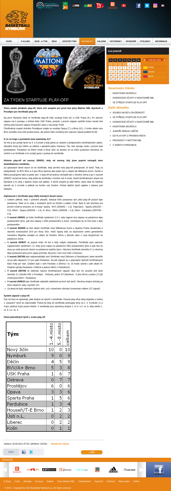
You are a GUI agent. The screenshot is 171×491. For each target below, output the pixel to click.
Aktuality (87, 41)
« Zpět (92, 452)
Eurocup (39, 481)
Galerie (101, 41)
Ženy (54, 41)
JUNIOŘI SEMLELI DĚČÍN (125, 131)
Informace (161, 41)
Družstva (111, 481)
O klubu (25, 41)
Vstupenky (116, 41)
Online (136, 481)
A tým (17, 481)
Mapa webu (124, 481)
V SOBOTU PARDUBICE (124, 145)
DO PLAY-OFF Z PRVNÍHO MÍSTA (129, 136)
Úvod (9, 41)
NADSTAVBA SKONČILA (124, 93)
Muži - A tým (41, 41)
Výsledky (145, 41)
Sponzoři (131, 41)
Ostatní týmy (69, 41)
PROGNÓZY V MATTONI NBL (127, 140)
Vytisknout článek (60, 444)
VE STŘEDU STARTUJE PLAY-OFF (130, 102)
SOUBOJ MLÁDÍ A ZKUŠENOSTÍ (128, 112)
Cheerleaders (84, 481)
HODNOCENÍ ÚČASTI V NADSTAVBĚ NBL (133, 98)
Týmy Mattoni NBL (66, 481)
